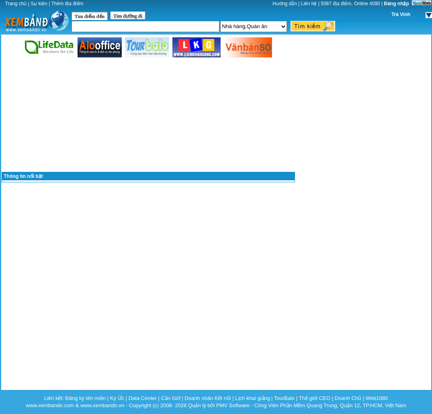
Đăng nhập (396, 3)
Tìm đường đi (127, 16)
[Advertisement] (148, 115)
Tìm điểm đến (90, 16)
